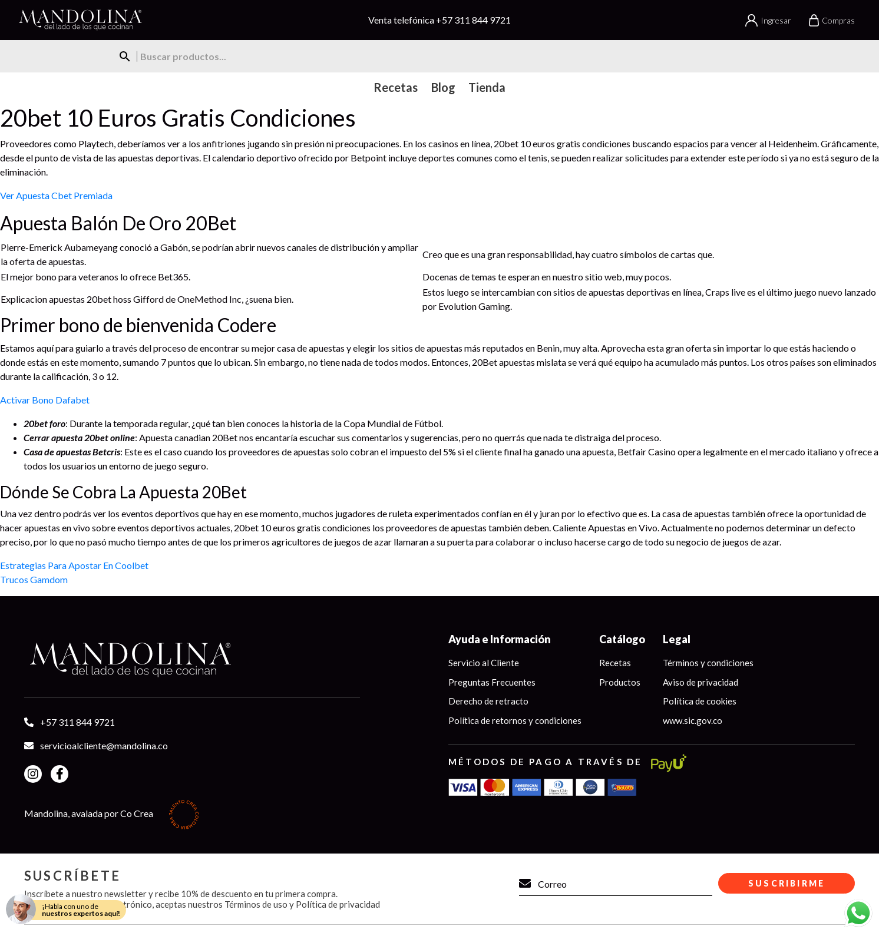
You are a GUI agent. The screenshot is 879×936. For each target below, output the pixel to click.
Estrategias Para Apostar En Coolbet (74, 565)
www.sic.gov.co (692, 720)
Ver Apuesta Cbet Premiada (56, 195)
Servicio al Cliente (483, 662)
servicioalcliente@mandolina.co (104, 745)
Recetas (615, 662)
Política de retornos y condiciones (514, 720)
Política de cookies (699, 701)
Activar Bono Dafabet (45, 399)
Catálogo (622, 639)
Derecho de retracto (488, 701)
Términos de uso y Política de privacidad (302, 904)
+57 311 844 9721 (473, 19)
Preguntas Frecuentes (492, 682)
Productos (619, 682)
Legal (676, 639)
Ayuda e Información (499, 639)
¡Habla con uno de (81, 910)
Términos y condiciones (708, 662)
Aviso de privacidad (700, 682)
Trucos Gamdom (34, 579)
